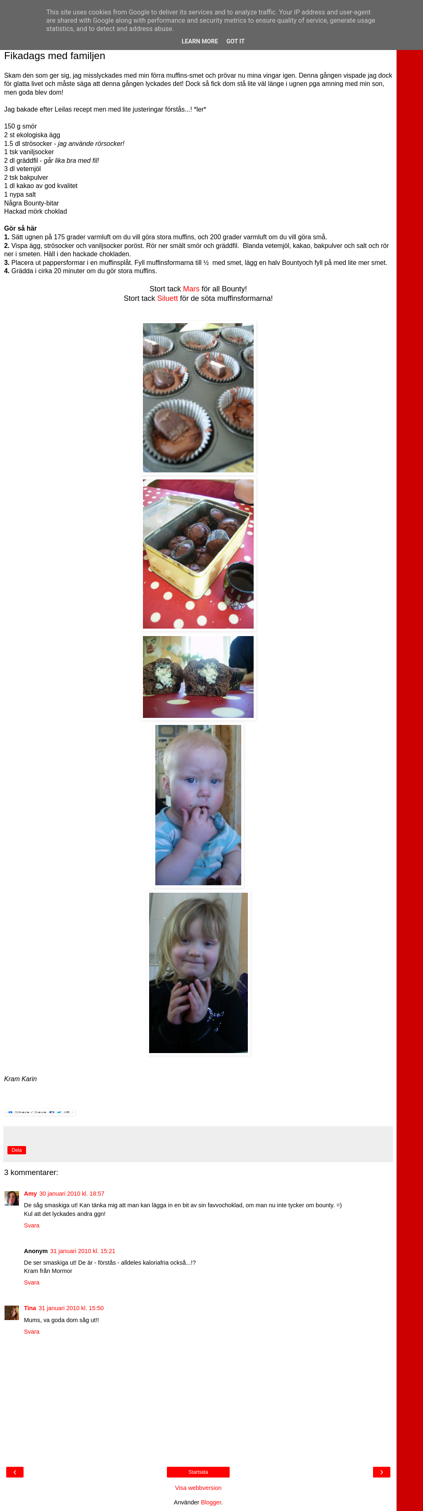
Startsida (198, 1472)
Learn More (200, 41)
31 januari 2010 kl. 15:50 (71, 1308)
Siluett (167, 298)
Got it (235, 41)
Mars (191, 289)
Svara (32, 1225)
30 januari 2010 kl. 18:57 (72, 1193)
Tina (30, 1308)
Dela (17, 1150)
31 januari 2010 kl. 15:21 (83, 1251)
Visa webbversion (198, 1488)
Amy (30, 1193)
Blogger (211, 1502)
